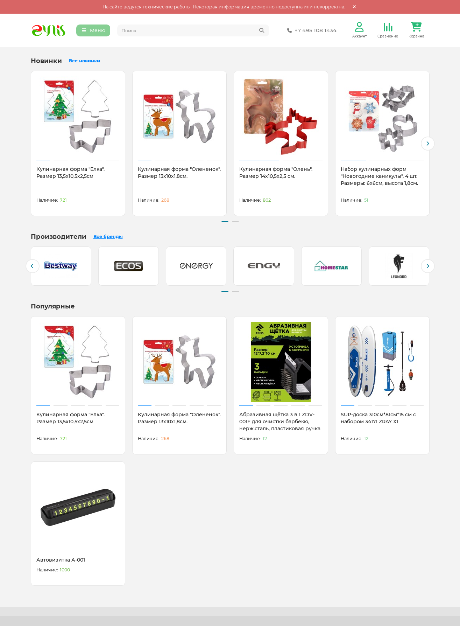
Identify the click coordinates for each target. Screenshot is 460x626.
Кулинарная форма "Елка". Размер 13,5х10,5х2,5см (70, 173)
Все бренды (108, 236)
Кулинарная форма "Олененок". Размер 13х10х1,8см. (179, 173)
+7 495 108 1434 (311, 31)
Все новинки (84, 61)
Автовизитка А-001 (60, 559)
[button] (428, 144)
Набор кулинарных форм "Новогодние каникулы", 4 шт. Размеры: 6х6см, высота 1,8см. (379, 177)
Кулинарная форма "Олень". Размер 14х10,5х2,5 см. (275, 173)
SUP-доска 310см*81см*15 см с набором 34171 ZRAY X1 (378, 417)
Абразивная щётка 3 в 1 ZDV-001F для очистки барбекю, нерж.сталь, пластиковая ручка (279, 421)
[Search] (193, 31)
